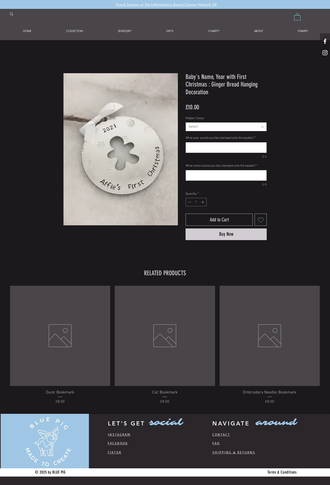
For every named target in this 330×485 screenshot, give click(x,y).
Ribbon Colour (195, 118)
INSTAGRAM (119, 434)
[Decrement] (189, 202)
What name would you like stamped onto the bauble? (222, 166)
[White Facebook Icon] (325, 41)
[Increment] (203, 202)
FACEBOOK (118, 443)
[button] (297, 16)
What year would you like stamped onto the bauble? (221, 138)
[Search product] (56, 14)
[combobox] (226, 126)
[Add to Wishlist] (261, 220)
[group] (165, 348)
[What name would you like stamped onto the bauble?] (226, 175)
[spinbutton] (196, 202)
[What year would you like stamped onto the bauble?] (226, 147)
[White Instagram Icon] (325, 52)
